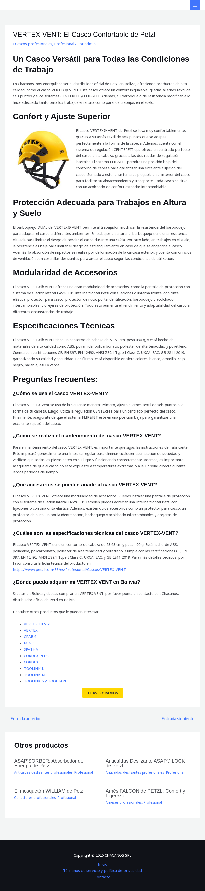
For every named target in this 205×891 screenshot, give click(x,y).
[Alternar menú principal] (195, 5)
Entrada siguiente (182, 716)
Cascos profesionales (33, 43)
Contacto (102, 872)
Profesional (62, 43)
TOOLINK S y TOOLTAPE (45, 679)
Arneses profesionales (123, 798)
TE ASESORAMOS (102, 691)
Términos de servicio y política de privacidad (102, 866)
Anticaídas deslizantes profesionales (42, 769)
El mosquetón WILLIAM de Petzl (47, 787)
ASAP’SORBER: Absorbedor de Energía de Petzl (55, 761)
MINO (29, 642)
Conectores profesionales (34, 794)
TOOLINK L (33, 667)
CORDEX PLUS (36, 654)
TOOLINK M (34, 673)
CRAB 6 (30, 636)
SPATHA (30, 648)
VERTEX (30, 629)
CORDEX (31, 661)
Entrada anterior (22, 716)
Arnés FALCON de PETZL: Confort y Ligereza (143, 790)
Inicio (102, 860)
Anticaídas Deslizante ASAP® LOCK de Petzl (146, 761)
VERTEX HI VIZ (36, 623)
